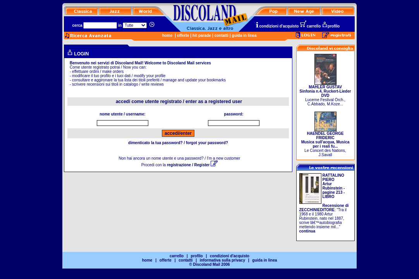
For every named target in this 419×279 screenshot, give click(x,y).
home (167, 35)
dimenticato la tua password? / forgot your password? (178, 143)
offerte (183, 35)
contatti (221, 35)
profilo (331, 26)
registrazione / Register (192, 165)
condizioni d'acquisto (277, 26)
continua (307, 231)
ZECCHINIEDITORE (317, 210)
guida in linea (244, 35)
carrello (310, 26)
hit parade (201, 35)
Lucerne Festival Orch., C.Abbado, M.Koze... (325, 93)
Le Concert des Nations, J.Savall (325, 142)
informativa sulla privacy (222, 260)
